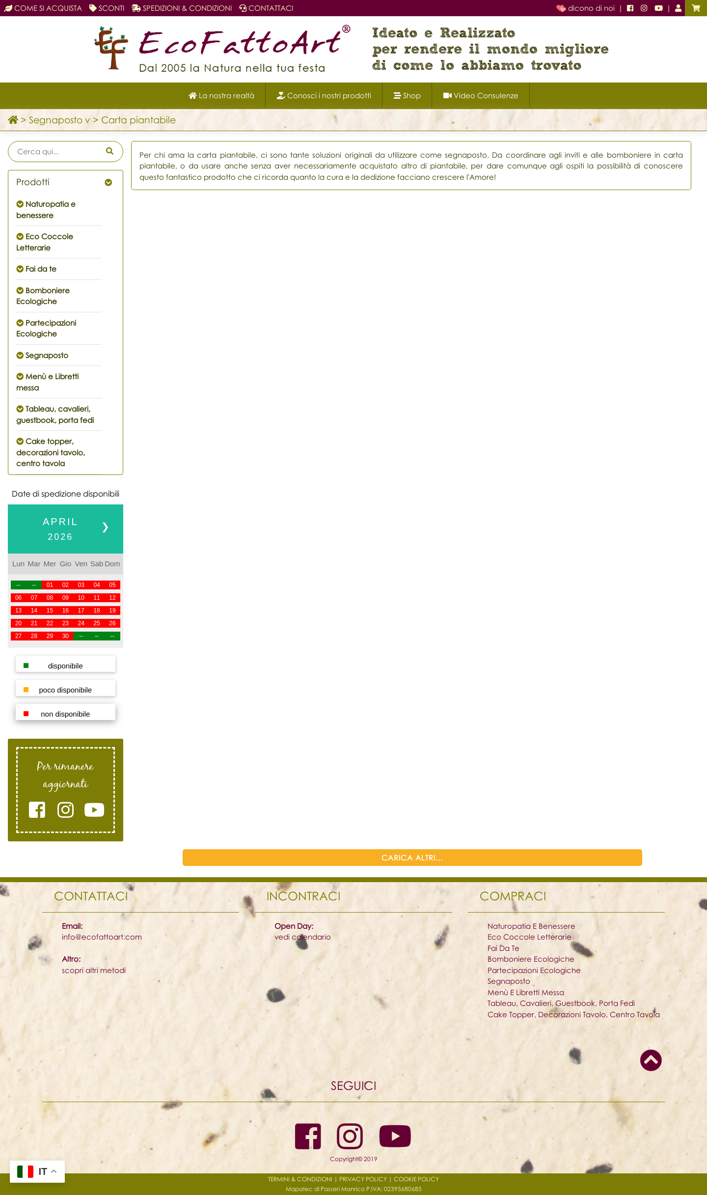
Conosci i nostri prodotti (324, 95)
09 (65, 597)
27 (18, 636)
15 (50, 610)
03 (81, 585)
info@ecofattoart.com (102, 936)
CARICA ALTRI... (412, 857)
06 (18, 597)
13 (18, 610)
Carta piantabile (138, 119)
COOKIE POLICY (416, 1179)
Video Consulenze (480, 95)
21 (34, 623)
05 (112, 585)
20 (18, 623)
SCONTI (106, 7)
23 (65, 623)
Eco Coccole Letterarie (529, 936)
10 (81, 597)
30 (65, 636)
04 (96, 585)
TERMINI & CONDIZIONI (300, 1179)
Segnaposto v (59, 119)
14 (34, 610)
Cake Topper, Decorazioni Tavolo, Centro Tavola (574, 1014)
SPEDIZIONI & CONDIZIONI (182, 7)
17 (81, 610)
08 (50, 597)
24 (81, 623)
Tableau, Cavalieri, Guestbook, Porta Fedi (561, 1003)
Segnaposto (47, 355)
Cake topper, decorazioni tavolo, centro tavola (50, 452)
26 (112, 623)
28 (34, 636)
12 (112, 597)
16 (65, 610)
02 (65, 585)
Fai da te (41, 268)
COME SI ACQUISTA (43, 7)
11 (96, 597)
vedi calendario (302, 936)
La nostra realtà (221, 95)
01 (50, 585)
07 (34, 597)
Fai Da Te (503, 948)
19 (112, 610)
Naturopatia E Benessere (531, 925)
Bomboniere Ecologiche (531, 958)
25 (96, 623)
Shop (407, 95)
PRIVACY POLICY (363, 1179)
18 (96, 610)
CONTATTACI (266, 7)
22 (50, 623)
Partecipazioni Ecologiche (534, 970)
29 (50, 636)
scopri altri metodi (94, 970)
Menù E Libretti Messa (526, 992)
